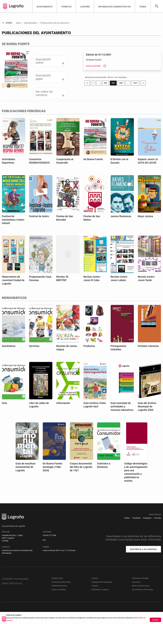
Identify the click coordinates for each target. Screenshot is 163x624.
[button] (44, 6)
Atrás (7, 23)
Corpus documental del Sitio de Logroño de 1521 (81, 467)
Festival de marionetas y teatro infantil (13, 220)
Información (63, 403)
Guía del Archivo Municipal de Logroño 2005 (147, 406)
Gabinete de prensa (59, 586)
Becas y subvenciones (140, 586)
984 (114, 83)
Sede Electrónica (12, 583)
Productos (89, 346)
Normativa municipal (140, 578)
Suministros (8, 346)
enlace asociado (96, 66)
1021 (136, 83)
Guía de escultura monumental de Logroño (25, 467)
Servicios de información (61, 582)
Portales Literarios (148, 346)
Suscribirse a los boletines (143, 549)
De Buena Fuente (93, 159)
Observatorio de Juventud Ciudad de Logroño (13, 280)
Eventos (95, 578)
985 (121, 83)
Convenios (136, 582)
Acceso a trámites (59, 590)
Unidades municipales (15, 578)
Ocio (4, 403)
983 (106, 83)
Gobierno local (57, 578)
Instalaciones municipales (102, 582)
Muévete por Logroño (100, 590)
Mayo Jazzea (145, 216)
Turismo (95, 586)
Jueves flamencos (121, 216)
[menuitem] (127, 518)
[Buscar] (156, 6)
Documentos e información (142, 590)
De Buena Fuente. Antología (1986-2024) (53, 467)
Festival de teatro (39, 216)
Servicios (34, 346)
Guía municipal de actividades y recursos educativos (122, 406)
